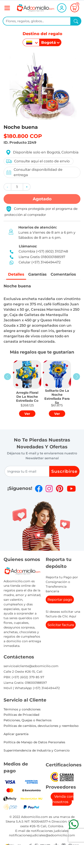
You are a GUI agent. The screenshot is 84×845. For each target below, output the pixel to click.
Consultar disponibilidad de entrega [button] (34, 172)
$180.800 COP (23, 136)
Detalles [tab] (14, 274)
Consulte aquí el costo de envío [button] (38, 161)
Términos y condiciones (22, 709)
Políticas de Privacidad (21, 715)
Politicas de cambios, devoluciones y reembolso (41, 726)
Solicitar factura (60, 625)
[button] (7, 187)
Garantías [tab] (37, 274)
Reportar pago (59, 600)
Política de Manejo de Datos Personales (34, 742)
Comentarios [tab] (64, 274)
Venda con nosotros (63, 799)
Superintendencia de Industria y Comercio (37, 750)
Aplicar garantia (16, 734)
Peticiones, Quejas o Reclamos (28, 720)
